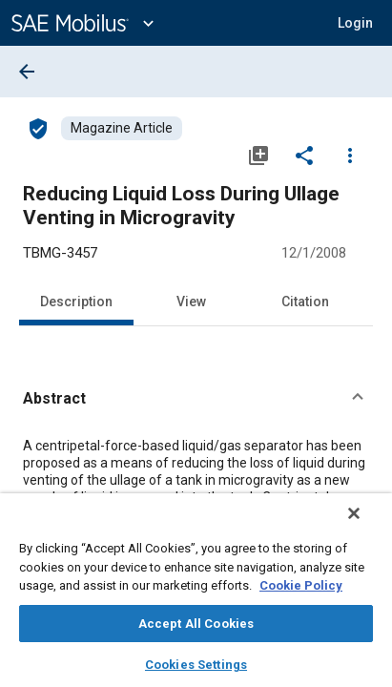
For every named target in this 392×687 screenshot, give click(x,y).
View (191, 301)
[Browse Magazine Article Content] (121, 128)
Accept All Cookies (196, 623)
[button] (196, 398)
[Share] (304, 154)
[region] (196, 596)
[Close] (367, 525)
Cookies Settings (196, 664)
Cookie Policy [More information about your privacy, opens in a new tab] (300, 585)
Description (76, 301)
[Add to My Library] (258, 154)
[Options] (350, 154)
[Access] (38, 128)
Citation (305, 301)
